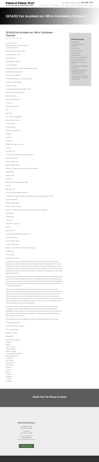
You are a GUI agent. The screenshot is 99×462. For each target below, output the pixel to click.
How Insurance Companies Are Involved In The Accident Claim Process (80, 77)
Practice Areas (55, 5)
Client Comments (71, 5)
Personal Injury (75, 42)
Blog (63, 5)
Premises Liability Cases (78, 59)
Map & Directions (26, 446)
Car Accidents (75, 48)
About (46, 5)
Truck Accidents (75, 53)
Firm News (19, 38)
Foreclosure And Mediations (79, 57)
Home (42, 5)
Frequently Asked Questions (79, 70)
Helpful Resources (82, 5)
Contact (91, 5)
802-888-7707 (87, 2)
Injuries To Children (76, 50)
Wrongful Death (75, 55)
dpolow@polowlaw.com (28, 439)
